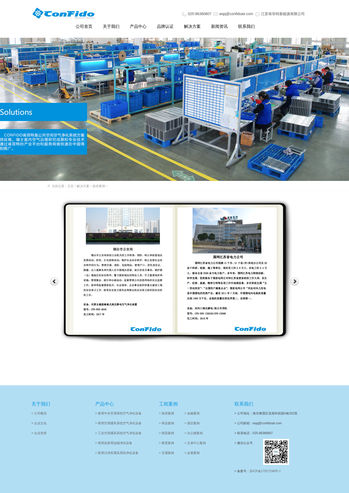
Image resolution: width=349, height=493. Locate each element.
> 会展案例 (192, 453)
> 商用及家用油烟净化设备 (113, 443)
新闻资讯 (219, 26)
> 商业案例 (166, 423)
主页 (70, 186)
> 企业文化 (39, 423)
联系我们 (246, 26)
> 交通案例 (166, 453)
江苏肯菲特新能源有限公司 (280, 14)
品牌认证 (165, 26)
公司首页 (84, 26)
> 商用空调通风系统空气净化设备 (118, 423)
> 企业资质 (39, 433)
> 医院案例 (166, 433)
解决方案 (192, 26)
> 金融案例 (192, 413)
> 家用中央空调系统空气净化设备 (118, 413)
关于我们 (111, 26)
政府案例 (99, 186)
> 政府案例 (166, 413)
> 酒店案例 (192, 423)
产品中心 (138, 26)
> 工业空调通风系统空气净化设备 (118, 433)
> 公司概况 (39, 413)
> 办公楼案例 (194, 433)
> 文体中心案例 (195, 443)
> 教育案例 (166, 443)
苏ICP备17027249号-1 (265, 471)
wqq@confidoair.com (233, 14)
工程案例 (168, 404)
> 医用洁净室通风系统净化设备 (116, 453)
